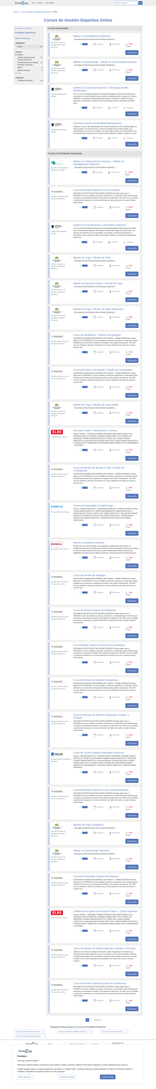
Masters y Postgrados (77, 1044)
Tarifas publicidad (54, 1052)
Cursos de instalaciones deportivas (30, 1036)
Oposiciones (74, 1062)
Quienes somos (53, 1048)
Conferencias (74, 1052)
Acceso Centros (53, 1059)
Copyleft (95, 1055)
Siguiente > (98, 1020)
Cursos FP (73, 1048)
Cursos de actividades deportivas (30, 1032)
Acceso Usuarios (54, 1055)
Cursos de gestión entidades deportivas (75, 1032)
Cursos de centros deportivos (114, 1032)
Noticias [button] (40, 3)
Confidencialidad (97, 1048)
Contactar (95, 1044)
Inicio (34, 3)
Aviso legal (95, 1052)
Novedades (50, 3)
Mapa (50, 1044)
